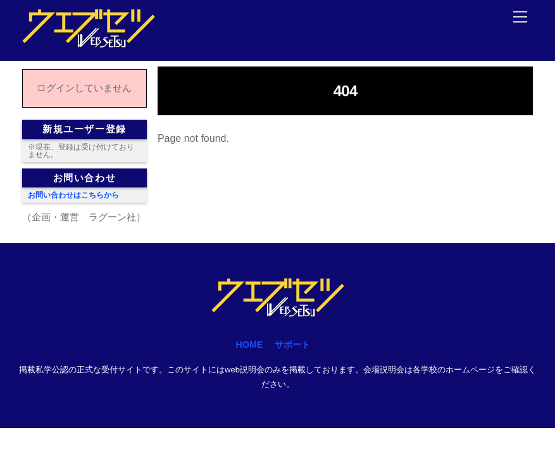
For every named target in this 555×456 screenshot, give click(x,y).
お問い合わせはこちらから (73, 195)
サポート (292, 344)
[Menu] (520, 17)
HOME (249, 344)
